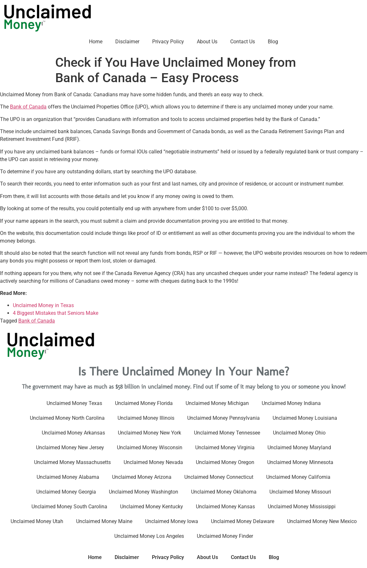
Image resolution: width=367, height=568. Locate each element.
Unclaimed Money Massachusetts (72, 462)
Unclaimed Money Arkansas (73, 433)
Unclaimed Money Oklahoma (224, 492)
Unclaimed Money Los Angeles (149, 536)
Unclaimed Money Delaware (242, 521)
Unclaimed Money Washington (143, 492)
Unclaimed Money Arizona (141, 477)
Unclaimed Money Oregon (225, 462)
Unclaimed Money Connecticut (218, 477)
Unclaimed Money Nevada (153, 462)
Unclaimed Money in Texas (43, 305)
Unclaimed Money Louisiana (305, 418)
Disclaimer (127, 42)
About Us (207, 42)
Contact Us (242, 42)
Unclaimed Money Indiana (291, 403)
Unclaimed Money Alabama (68, 477)
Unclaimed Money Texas (74, 403)
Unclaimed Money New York (149, 433)
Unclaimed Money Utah (37, 521)
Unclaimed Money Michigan (217, 403)
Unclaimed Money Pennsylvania (223, 418)
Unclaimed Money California (298, 477)
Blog (273, 42)
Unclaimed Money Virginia (225, 447)
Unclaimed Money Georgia (66, 492)
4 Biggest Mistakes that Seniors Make (55, 313)
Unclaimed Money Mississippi (302, 506)
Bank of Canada (28, 107)
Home (95, 42)
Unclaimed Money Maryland (299, 447)
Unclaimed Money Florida (144, 403)
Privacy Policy (168, 42)
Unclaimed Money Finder (225, 536)
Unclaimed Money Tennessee (227, 433)
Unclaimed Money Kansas (225, 506)
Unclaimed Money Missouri (300, 492)
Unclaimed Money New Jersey (70, 447)
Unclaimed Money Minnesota (300, 462)
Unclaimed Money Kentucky (151, 506)
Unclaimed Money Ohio (299, 433)
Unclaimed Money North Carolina (67, 418)
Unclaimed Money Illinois (146, 418)
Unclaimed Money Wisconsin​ (149, 447)
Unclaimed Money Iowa (171, 521)
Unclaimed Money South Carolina (69, 506)
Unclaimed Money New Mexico (322, 521)
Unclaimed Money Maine (104, 521)
